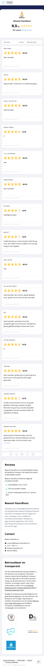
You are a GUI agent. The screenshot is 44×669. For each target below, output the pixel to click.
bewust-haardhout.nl (15, 548)
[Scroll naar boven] (38, 661)
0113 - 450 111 (12, 546)
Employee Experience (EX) (14, 590)
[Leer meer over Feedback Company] (11, 631)
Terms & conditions (11, 662)
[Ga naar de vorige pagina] (16, 454)
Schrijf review (27, 30)
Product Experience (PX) (26, 588)
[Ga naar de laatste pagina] (33, 454)
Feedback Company (19, 665)
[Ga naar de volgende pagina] (27, 454)
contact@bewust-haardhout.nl (18, 543)
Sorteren (21, 42)
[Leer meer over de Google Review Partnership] (33, 631)
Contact (29, 660)
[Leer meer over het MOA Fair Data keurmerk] (33, 617)
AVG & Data (21, 660)
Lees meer (7, 443)
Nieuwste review (33, 42)
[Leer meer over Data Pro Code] (11, 617)
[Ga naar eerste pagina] (11, 454)
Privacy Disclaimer (9, 660)
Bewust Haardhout (22, 21)
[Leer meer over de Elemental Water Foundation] (11, 645)
